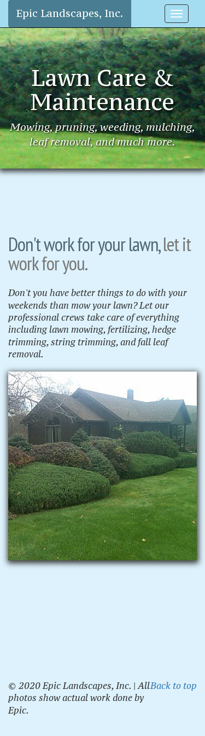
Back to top (173, 686)
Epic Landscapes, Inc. (69, 13)
